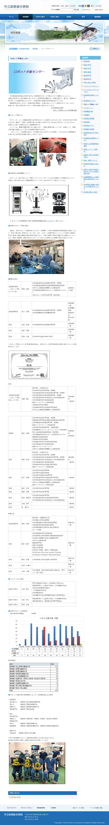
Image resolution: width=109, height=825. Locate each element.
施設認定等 (87, 79)
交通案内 (87, 115)
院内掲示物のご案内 (90, 192)
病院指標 (87, 122)
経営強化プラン (89, 125)
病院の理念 (87, 65)
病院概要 (35, 48)
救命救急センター (90, 101)
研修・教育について (90, 160)
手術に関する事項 (90, 82)
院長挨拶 (87, 61)
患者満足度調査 (89, 118)
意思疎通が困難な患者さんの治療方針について (91, 186)
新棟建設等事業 (89, 129)
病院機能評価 (88, 111)
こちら (49, 221)
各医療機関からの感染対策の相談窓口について (91, 179)
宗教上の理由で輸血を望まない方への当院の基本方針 (91, 171)
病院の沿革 (87, 68)
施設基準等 (87, 75)
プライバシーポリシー (91, 86)
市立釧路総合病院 (24, 48)
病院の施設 (87, 72)
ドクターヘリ (88, 108)
